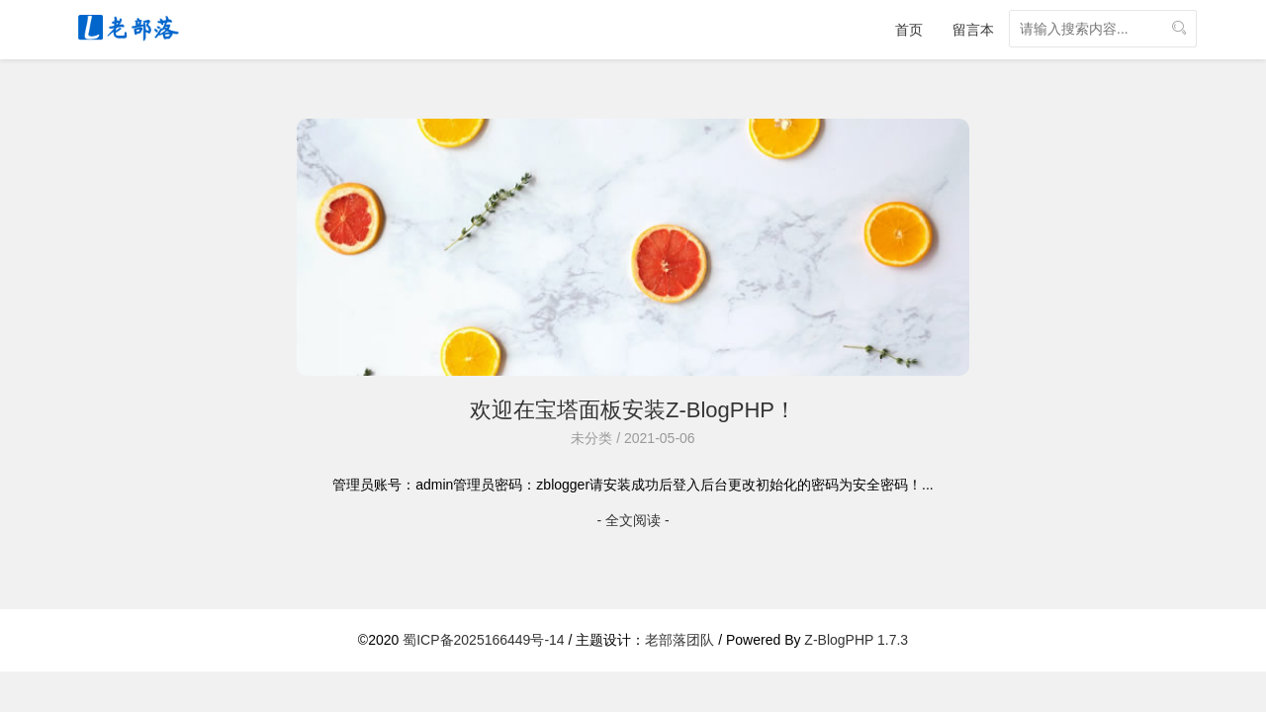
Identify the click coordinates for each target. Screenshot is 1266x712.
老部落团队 (679, 640)
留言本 (973, 30)
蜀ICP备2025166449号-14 (483, 640)
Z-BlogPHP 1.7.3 (856, 640)
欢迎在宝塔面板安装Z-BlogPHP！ (633, 410)
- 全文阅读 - (632, 520)
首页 (909, 30)
